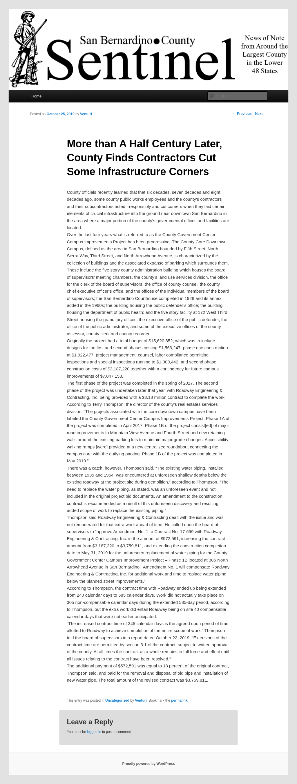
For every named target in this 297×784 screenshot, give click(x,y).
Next (261, 114)
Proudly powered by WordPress (148, 764)
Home (36, 96)
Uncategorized (117, 700)
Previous (242, 114)
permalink (179, 700)
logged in (94, 732)
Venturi (86, 114)
